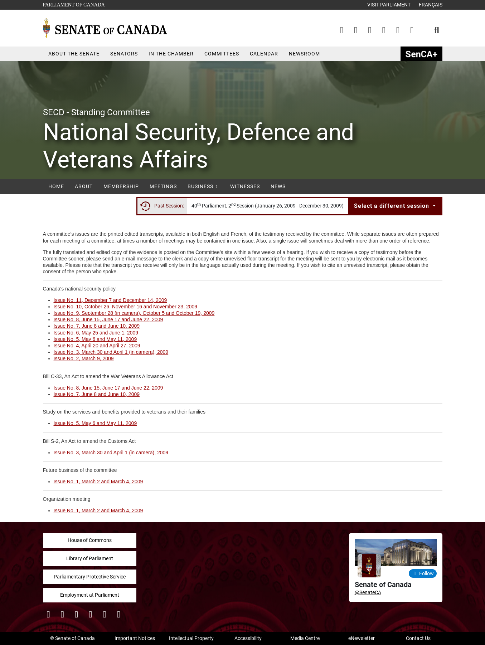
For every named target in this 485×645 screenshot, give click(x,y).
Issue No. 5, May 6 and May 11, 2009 (95, 339)
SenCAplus (421, 54)
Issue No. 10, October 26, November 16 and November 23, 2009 (126, 306)
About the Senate (74, 54)
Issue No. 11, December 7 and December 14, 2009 (110, 300)
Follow (423, 573)
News (278, 186)
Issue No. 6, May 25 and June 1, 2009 (96, 333)
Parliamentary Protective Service (90, 577)
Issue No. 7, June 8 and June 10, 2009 (97, 326)
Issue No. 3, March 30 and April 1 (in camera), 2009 (111, 352)
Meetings (163, 186)
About (84, 186)
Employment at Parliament (89, 595)
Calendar (264, 54)
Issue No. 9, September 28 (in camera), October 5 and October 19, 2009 (134, 313)
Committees (221, 54)
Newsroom (304, 54)
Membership (121, 186)
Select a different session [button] (392, 205)
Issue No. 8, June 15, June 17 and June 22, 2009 (108, 319)
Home (56, 186)
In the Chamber (171, 54)
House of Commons (90, 540)
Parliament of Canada (74, 4)
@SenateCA (368, 592)
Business (203, 186)
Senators (124, 54)
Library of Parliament (89, 558)
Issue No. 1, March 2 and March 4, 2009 (98, 481)
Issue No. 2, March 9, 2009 (84, 358)
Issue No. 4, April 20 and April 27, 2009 (97, 345)
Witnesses (245, 186)
